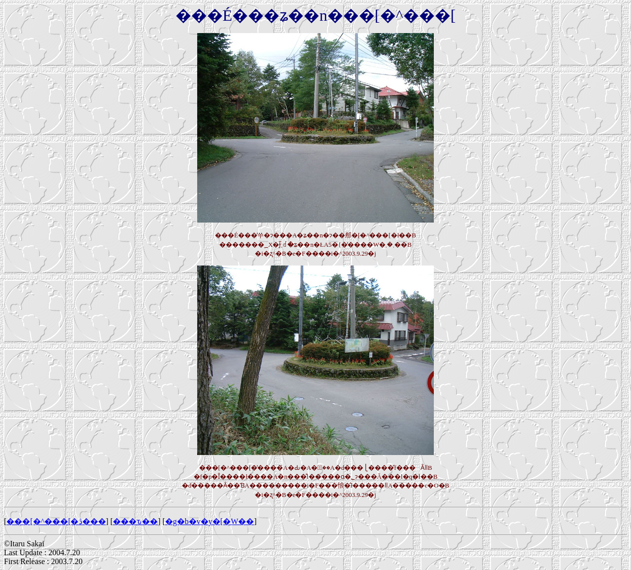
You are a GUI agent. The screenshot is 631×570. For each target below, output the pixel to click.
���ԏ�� (135, 521)
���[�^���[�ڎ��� (55, 521)
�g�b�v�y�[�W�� (209, 521)
